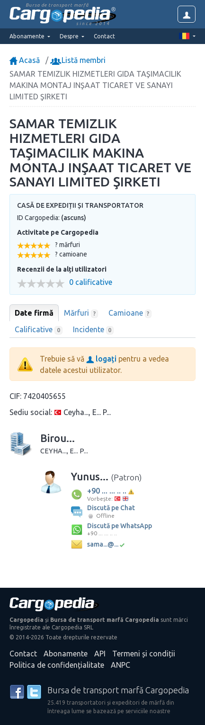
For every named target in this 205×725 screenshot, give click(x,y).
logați (101, 358)
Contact (104, 36)
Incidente (93, 330)
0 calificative (90, 282)
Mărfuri (81, 313)
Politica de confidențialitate (56, 665)
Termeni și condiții (143, 653)
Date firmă (34, 313)
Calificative (38, 330)
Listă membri (79, 60)
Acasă (24, 60)
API (100, 653)
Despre (70, 36)
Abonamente (66, 653)
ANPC (120, 665)
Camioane (130, 313)
